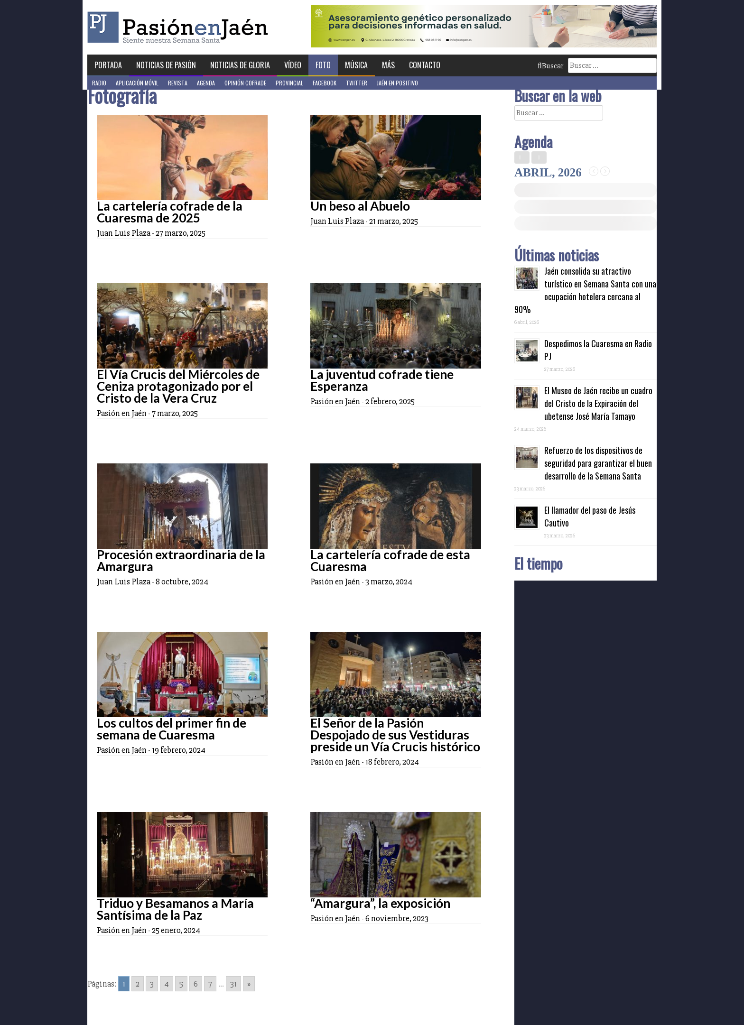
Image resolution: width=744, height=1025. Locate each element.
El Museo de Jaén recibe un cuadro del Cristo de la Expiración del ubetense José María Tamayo (598, 403)
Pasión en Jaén (180, 27)
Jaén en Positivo (397, 83)
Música (356, 65)
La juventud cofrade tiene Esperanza (382, 380)
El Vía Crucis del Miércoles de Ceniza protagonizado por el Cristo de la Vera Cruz (178, 386)
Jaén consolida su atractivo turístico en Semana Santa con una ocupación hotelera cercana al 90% (585, 290)
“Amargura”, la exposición (380, 903)
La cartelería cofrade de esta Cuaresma (390, 560)
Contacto (424, 65)
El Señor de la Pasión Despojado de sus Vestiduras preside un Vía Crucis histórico (395, 734)
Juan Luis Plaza (123, 233)
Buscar (550, 66)
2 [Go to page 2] (138, 984)
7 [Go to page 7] (210, 984)
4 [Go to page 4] (166, 984)
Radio (99, 83)
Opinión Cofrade (245, 83)
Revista (177, 83)
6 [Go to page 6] (196, 984)
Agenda (206, 83)
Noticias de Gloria (240, 65)
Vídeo (292, 65)
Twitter (356, 83)
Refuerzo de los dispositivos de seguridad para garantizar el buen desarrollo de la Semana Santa (598, 463)
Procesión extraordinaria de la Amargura (181, 560)
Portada (108, 65)
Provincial (289, 83)
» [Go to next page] (249, 984)
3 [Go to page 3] (152, 984)
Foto (323, 65)
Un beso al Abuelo (360, 205)
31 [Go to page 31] (233, 984)
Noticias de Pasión (166, 65)
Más (388, 65)
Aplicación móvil (137, 83)
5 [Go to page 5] (181, 984)
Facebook (324, 83)
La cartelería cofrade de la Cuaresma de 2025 (169, 211)
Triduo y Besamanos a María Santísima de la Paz (175, 909)
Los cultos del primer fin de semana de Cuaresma (171, 728)
